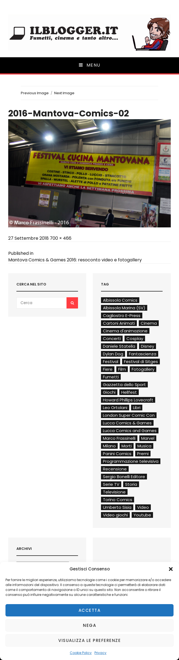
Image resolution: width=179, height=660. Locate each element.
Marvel (147, 438)
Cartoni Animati (119, 323)
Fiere (107, 369)
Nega (89, 625)
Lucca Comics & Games (127, 423)
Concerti (112, 338)
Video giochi (115, 515)
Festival (110, 361)
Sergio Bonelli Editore (124, 476)
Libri (136, 407)
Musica (144, 446)
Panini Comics (117, 453)
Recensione (115, 469)
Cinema (149, 323)
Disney (147, 346)
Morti (127, 446)
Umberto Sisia (117, 507)
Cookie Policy (81, 652)
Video (143, 507)
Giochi (109, 392)
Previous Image (35, 93)
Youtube (142, 515)
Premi (143, 453)
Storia (131, 484)
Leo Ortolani (115, 407)
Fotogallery (143, 369)
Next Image (64, 93)
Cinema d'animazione (125, 331)
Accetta (90, 610)
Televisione (114, 492)
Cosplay (134, 338)
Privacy (100, 652)
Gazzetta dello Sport (124, 384)
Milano (109, 446)
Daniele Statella (119, 346)
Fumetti (111, 377)
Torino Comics (117, 499)
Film (122, 369)
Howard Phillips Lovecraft (128, 400)
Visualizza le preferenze (89, 640)
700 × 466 (60, 238)
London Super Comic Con (129, 415)
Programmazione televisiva (130, 461)
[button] (171, 569)
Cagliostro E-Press (121, 315)
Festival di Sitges (141, 361)
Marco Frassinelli (119, 438)
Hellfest (129, 392)
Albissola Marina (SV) (124, 308)
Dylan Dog (113, 354)
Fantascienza (142, 354)
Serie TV (111, 484)
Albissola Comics (120, 300)
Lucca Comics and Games (130, 430)
